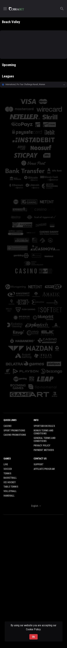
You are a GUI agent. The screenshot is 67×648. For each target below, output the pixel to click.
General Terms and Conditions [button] (45, 440)
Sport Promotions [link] (14, 430)
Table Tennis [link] (11, 486)
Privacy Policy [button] (42, 445)
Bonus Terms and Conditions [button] (43, 432)
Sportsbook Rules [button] (44, 426)
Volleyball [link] (10, 491)
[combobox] (33, 506)
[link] (16, 8)
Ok (33, 636)
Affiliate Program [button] (44, 469)
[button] (33, 85)
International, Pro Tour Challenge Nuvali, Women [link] (25, 84)
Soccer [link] (8, 469)
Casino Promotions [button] (15, 435)
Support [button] (39, 464)
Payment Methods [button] (44, 450)
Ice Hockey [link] (10, 482)
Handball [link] (9, 495)
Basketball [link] (10, 477)
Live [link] (6, 464)
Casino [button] (7, 426)
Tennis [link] (7, 473)
